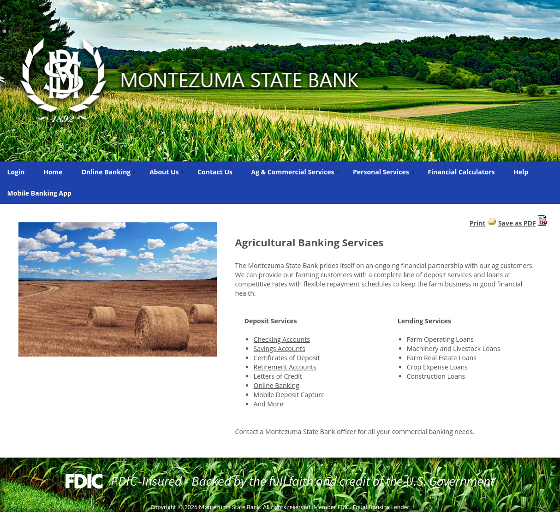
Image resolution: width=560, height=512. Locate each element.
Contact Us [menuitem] (214, 171)
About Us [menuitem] (167, 171)
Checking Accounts (282, 339)
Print (478, 223)
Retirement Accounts (285, 367)
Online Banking (276, 385)
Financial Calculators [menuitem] (461, 171)
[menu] (280, 182)
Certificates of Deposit (287, 357)
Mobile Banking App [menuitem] (39, 193)
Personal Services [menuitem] (384, 171)
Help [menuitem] (520, 171)
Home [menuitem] (52, 171)
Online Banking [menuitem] (109, 171)
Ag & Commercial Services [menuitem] (296, 171)
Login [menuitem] (16, 171)
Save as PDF (517, 223)
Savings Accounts (279, 348)
